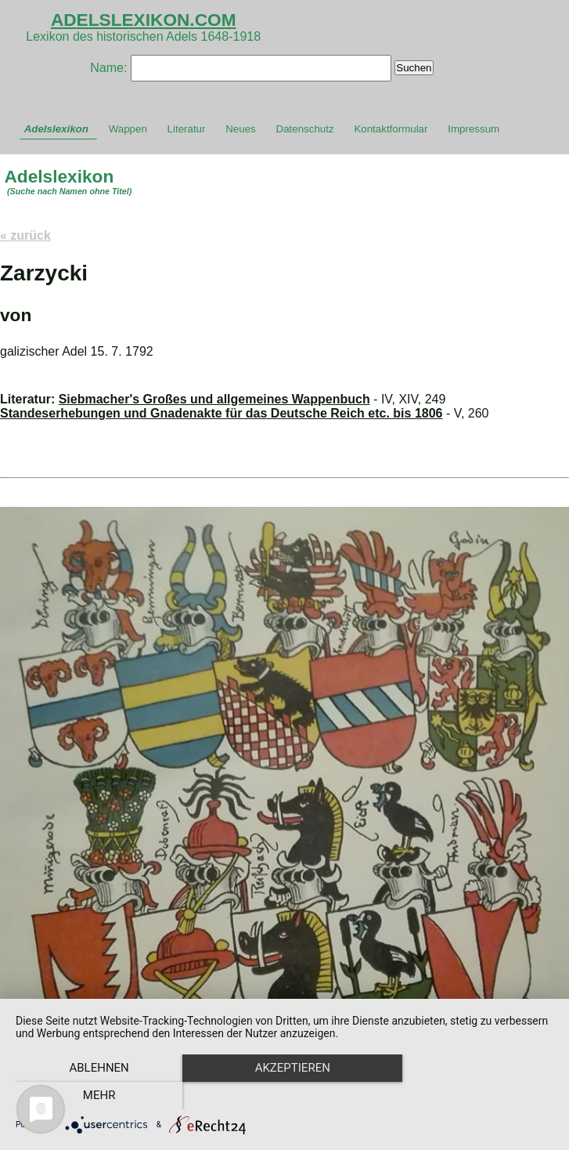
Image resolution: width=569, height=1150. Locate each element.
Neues (240, 129)
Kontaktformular (390, 129)
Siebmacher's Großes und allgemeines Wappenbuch (214, 399)
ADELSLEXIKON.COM (143, 19)
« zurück (25, 235)
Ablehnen (96, 1096)
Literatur (186, 129)
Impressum (473, 129)
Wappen (128, 129)
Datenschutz (305, 129)
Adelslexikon (56, 129)
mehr (472, 1096)
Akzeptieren (284, 1096)
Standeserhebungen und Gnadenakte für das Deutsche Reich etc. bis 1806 (221, 413)
